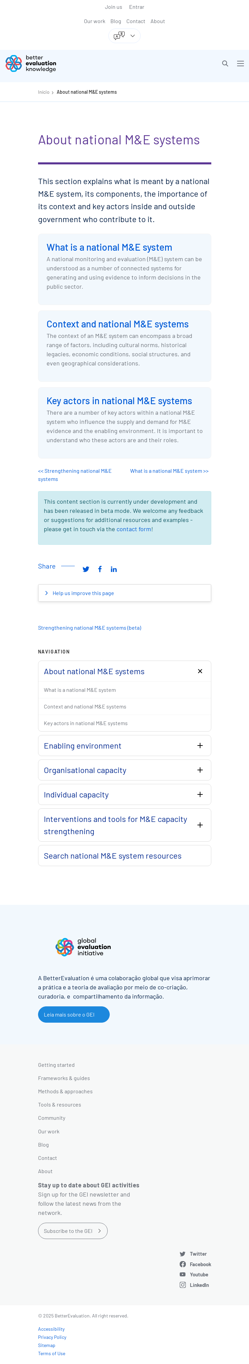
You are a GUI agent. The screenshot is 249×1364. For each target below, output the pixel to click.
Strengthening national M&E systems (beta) (89, 627)
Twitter (198, 1254)
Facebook (200, 1264)
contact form (134, 529)
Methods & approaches (65, 1091)
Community (51, 1117)
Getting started (56, 1064)
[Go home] (67, 63)
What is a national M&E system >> (169, 470)
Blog (115, 21)
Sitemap (46, 1345)
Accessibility (51, 1329)
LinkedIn (199, 1285)
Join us (113, 6)
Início (44, 92)
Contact (135, 21)
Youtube (199, 1274)
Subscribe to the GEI (68, 1230)
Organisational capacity (85, 770)
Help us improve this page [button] (83, 593)
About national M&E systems (87, 92)
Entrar (136, 6)
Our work (94, 21)
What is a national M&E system (109, 247)
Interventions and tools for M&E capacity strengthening (115, 825)
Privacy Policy (52, 1337)
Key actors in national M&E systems (119, 400)
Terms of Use (51, 1353)
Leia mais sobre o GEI (69, 1014)
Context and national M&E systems (118, 323)
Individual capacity (76, 794)
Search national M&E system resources (113, 855)
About (157, 21)
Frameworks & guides (64, 1078)
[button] (225, 63)
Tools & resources (59, 1104)
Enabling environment (83, 745)
